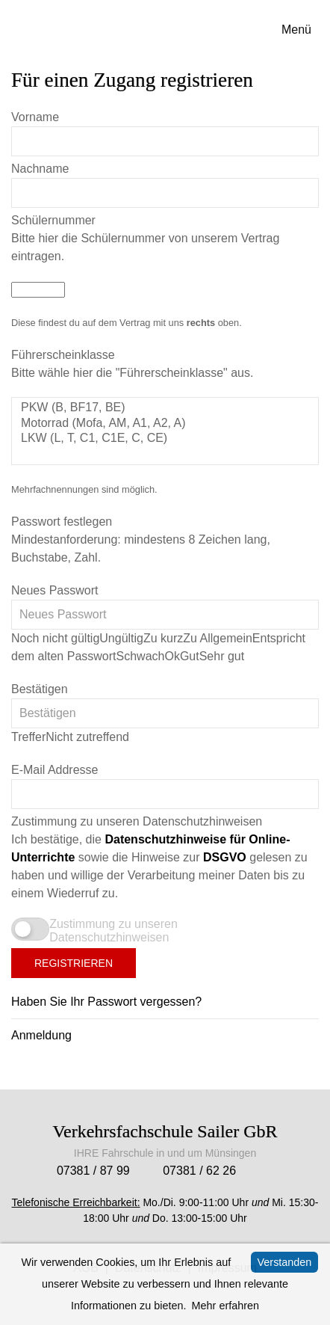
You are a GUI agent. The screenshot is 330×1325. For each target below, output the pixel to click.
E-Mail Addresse (55, 769)
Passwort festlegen (61, 521)
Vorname (35, 117)
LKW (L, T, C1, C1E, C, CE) (165, 438)
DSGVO (224, 857)
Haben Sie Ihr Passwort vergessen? (106, 1001)
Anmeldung (41, 1035)
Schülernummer (53, 220)
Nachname (40, 168)
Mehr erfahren (225, 1306)
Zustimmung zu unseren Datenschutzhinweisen (136, 821)
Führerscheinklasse (63, 354)
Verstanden (285, 1262)
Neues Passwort (55, 590)
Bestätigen (39, 689)
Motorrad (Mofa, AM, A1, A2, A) (165, 423)
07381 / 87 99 (93, 1170)
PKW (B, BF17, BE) (165, 408)
